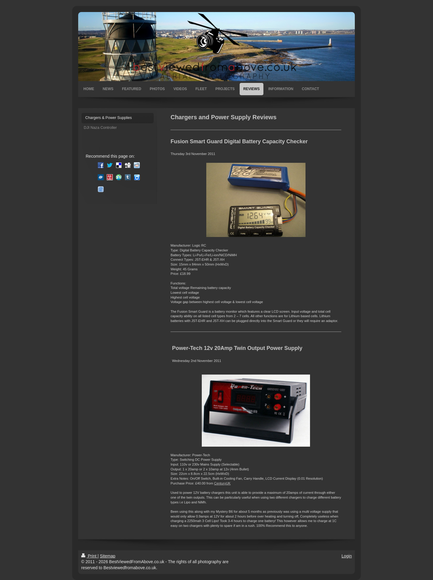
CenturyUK (222, 483)
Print (89, 556)
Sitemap (107, 556)
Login (347, 556)
